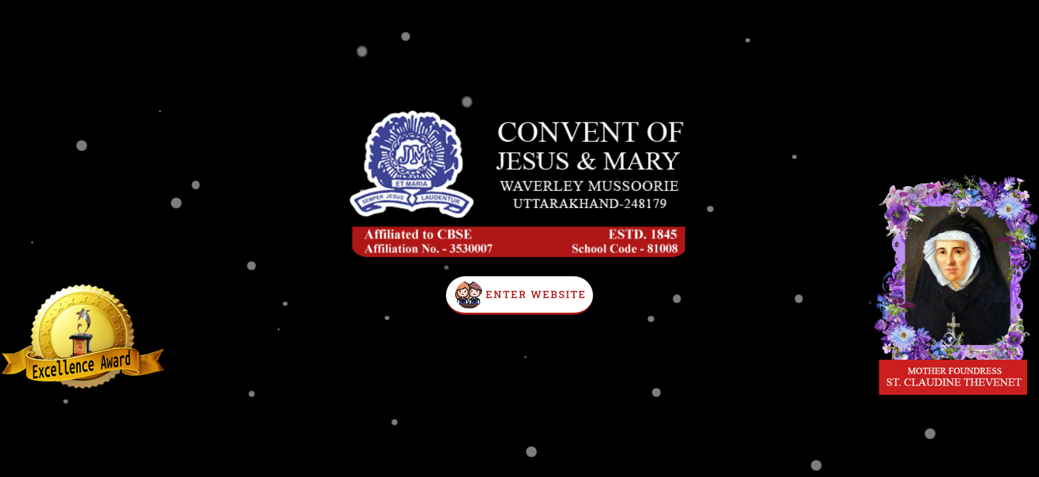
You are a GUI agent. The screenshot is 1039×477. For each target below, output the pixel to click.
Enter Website (536, 294)
